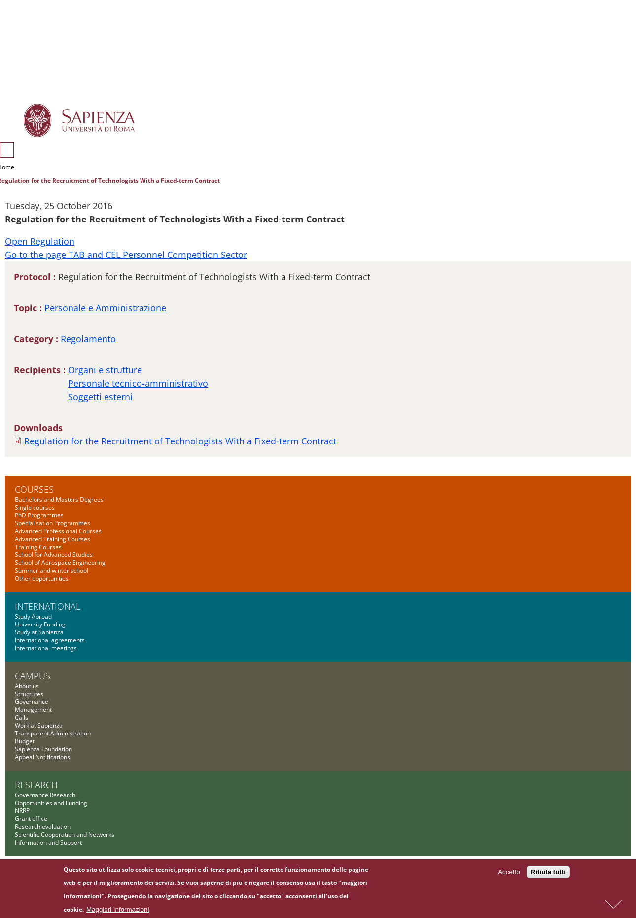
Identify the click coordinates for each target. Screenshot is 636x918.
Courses (34, 489)
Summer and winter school (51, 570)
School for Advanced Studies (54, 555)
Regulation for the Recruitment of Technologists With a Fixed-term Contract (180, 441)
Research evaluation (43, 826)
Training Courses (38, 547)
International (47, 606)
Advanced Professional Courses (58, 531)
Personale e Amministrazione (105, 308)
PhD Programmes (39, 515)
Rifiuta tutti (548, 874)
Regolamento (88, 339)
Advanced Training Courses (52, 539)
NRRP (22, 811)
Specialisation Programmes (52, 523)
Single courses (35, 507)
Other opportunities (42, 578)
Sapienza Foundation (43, 749)
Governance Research (45, 795)
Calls (21, 717)
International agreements (50, 640)
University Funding (40, 624)
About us (27, 686)
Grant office (31, 818)
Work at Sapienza (39, 725)
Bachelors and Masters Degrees (59, 499)
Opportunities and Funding (51, 803)
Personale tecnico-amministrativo (138, 383)
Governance (31, 702)
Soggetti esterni (100, 397)
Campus (32, 676)
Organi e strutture (105, 370)
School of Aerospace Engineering (60, 562)
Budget (25, 741)
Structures (29, 694)
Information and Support (48, 842)
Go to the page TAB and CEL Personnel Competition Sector (126, 254)
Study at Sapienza (39, 632)
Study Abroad (33, 616)
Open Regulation (39, 241)
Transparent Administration (53, 733)
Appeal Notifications (42, 757)
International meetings (46, 648)
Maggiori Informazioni (117, 912)
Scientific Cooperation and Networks (64, 834)
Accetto (509, 874)
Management (33, 709)
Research (36, 785)
